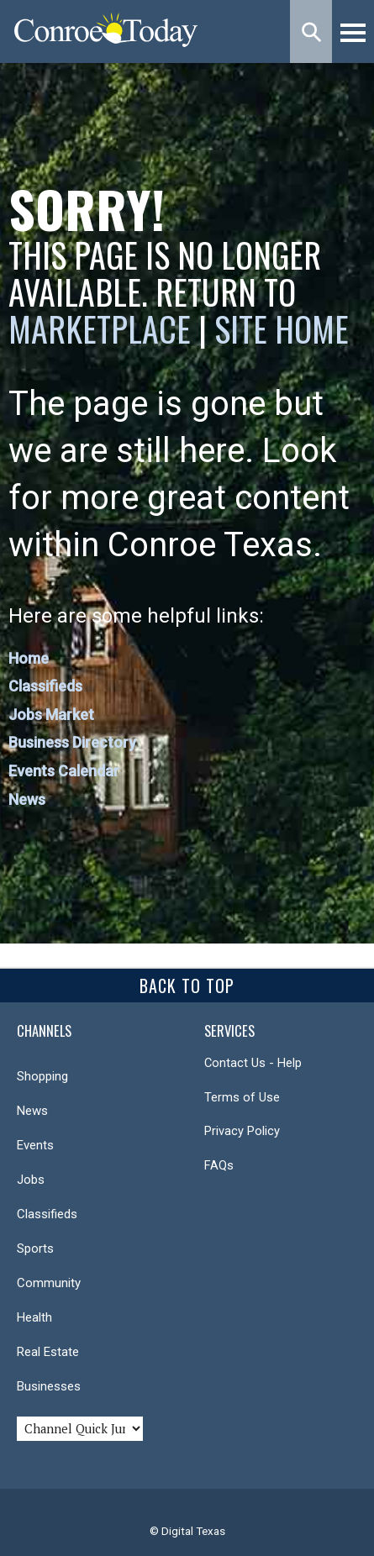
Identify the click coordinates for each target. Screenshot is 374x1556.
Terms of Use (242, 1097)
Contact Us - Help (253, 1062)
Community (49, 1283)
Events (35, 1145)
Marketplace (99, 328)
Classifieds (45, 686)
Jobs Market (51, 714)
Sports (35, 1248)
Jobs (31, 1179)
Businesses (49, 1386)
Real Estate (48, 1351)
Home (28, 658)
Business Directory (72, 742)
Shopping (42, 1076)
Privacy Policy (242, 1130)
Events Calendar (63, 771)
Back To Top (187, 985)
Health (34, 1317)
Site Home (281, 328)
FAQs (219, 1165)
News (26, 799)
